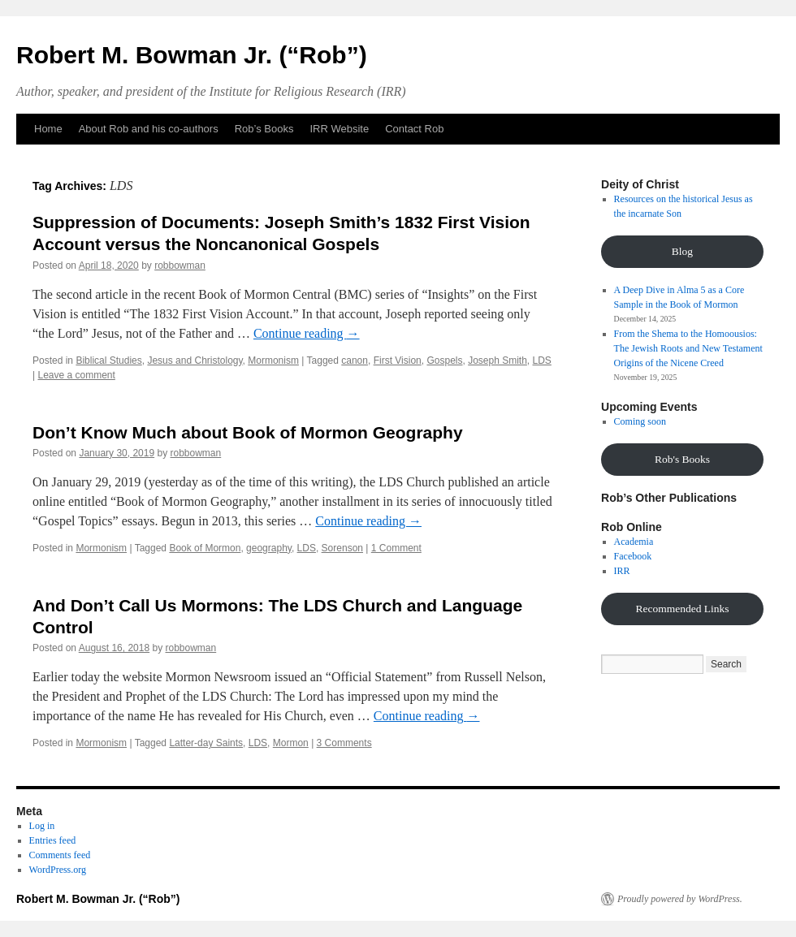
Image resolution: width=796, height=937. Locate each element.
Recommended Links (682, 608)
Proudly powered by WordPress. (679, 899)
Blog (682, 251)
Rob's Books (682, 459)
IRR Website (339, 129)
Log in (42, 825)
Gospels (444, 360)
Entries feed (52, 840)
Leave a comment (76, 375)
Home (48, 129)
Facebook (633, 556)
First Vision (398, 360)
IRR (622, 570)
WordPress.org (57, 869)
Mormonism (273, 360)
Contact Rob (414, 129)
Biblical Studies (108, 360)
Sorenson (342, 548)
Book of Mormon (204, 548)
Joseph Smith (497, 360)
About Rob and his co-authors (148, 129)
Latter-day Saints (206, 743)
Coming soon (640, 421)
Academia (634, 541)
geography (269, 548)
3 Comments (344, 743)
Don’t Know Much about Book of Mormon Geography (247, 432)
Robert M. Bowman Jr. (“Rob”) (191, 54)
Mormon (291, 743)
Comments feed (60, 855)
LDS (542, 360)
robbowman (179, 265)
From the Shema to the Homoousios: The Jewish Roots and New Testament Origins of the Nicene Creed (688, 348)
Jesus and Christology (194, 360)
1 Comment (396, 548)
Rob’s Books (264, 129)
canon (354, 360)
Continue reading (306, 333)
